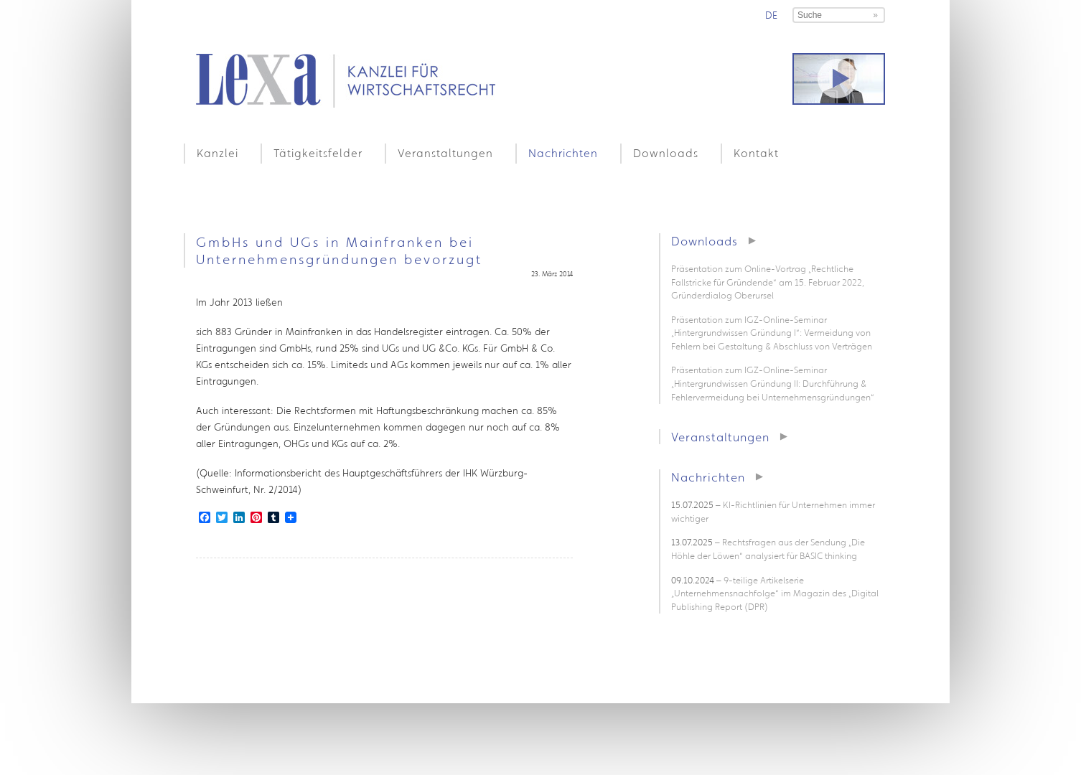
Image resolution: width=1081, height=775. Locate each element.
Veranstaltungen (445, 153)
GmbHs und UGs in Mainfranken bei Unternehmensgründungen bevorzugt (339, 250)
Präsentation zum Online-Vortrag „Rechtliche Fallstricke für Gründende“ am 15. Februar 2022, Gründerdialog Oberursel (767, 282)
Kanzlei (217, 153)
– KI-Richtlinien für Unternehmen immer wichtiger (773, 512)
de (771, 15)
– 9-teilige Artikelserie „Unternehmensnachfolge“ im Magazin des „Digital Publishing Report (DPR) (775, 593)
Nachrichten (563, 153)
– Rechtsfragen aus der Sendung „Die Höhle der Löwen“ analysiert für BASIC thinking (768, 549)
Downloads (665, 153)
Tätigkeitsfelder (317, 153)
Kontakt (756, 153)
